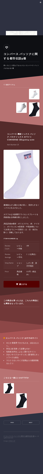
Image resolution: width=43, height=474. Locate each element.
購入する (23, 284)
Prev (12, 422)
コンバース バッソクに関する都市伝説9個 (19, 436)
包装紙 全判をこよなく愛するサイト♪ (21, 352)
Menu (40, 2)
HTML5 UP (12, 441)
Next (31, 422)
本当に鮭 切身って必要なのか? (18, 349)
